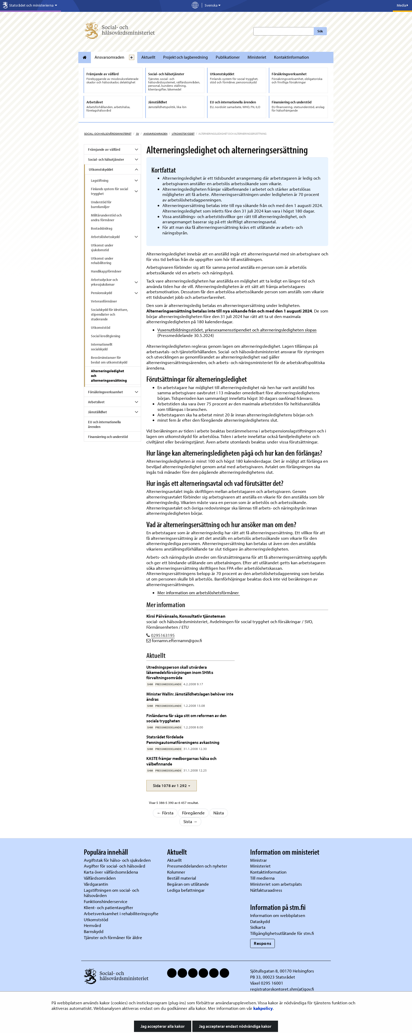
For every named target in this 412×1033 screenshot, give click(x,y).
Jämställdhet (97, 412)
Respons (262, 943)
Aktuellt (148, 57)
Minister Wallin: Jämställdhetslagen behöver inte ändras (189, 696)
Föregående (193, 812)
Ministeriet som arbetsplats (276, 884)
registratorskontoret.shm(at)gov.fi (282, 989)
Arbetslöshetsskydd (105, 236)
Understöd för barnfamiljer (101, 204)
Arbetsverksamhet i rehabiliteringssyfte (121, 913)
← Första (165, 812)
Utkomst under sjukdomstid (102, 247)
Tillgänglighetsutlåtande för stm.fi (282, 933)
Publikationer (228, 57)
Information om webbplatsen (277, 915)
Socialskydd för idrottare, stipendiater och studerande (109, 314)
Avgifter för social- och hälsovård (114, 866)
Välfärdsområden (100, 878)
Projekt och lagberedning (185, 57)
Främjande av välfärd (104, 149)
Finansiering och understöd (108, 436)
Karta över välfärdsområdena (111, 872)
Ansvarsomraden (109, 57)
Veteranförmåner (104, 301)
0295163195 (163, 635)
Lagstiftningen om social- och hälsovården (111, 892)
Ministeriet (257, 57)
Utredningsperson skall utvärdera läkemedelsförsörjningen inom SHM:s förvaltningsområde (179, 672)
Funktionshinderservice (105, 901)
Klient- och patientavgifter (108, 907)
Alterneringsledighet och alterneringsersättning (109, 376)
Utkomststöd (100, 327)
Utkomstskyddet (182, 133)
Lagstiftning (99, 180)
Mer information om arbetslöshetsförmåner (198, 592)
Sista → (190, 821)
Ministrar (258, 860)
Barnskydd (94, 931)
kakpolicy (263, 1008)
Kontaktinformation (291, 57)
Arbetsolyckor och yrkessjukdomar (104, 282)
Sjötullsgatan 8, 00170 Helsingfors (282, 971)
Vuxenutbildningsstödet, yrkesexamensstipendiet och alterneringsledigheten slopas (237, 329)
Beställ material (181, 878)
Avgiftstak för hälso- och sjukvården (117, 860)
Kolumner (176, 872)
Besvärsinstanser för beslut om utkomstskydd (109, 360)
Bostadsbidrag (101, 228)
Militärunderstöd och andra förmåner (106, 217)
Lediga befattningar (186, 890)
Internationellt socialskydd (101, 346)
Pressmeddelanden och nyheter (197, 866)
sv (137, 133)
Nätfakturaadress (266, 890)
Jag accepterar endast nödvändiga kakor (235, 1026)
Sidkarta (257, 927)
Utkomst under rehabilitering (102, 260)
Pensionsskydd (101, 292)
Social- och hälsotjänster (106, 159)
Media (402, 5)
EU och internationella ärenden (104, 424)
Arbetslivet (96, 402)
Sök (320, 31)
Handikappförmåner (106, 271)
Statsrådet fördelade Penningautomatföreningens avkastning (182, 739)
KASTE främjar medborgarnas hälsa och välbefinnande (181, 760)
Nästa (218, 812)
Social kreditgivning (105, 336)
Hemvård (92, 925)
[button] (171, 785)
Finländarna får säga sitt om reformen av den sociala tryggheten (186, 718)
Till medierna (262, 878)
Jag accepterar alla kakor (163, 1026)
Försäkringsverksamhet (105, 392)
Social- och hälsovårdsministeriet (107, 133)
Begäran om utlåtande (188, 884)
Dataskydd (260, 921)
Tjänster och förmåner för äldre (113, 937)
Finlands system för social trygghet (109, 191)
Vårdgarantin (96, 884)
